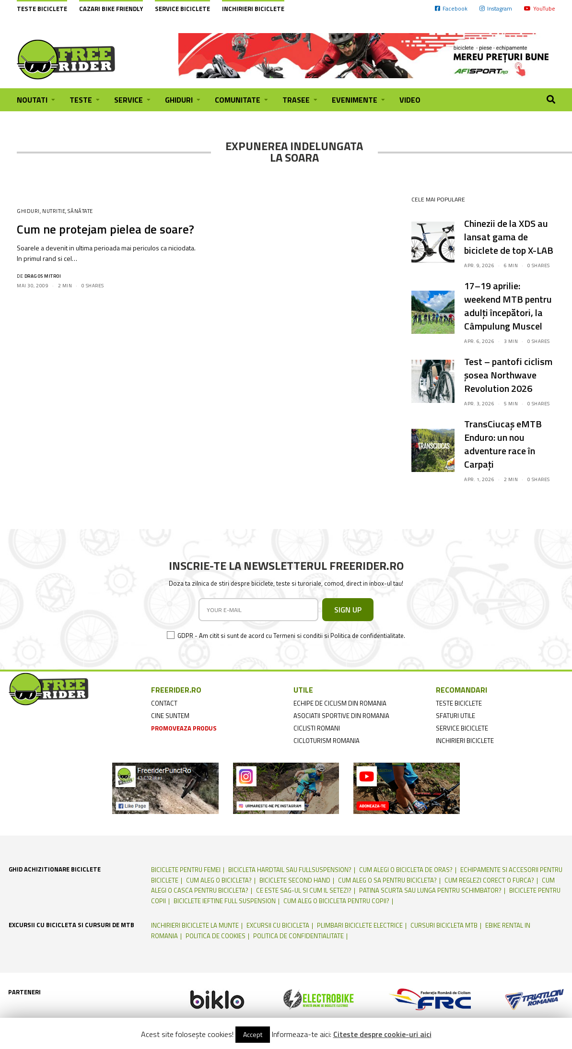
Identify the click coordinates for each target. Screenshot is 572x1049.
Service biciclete (182, 8)
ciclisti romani (316, 728)
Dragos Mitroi (42, 276)
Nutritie (53, 211)
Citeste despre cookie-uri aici (382, 1034)
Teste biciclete (42, 8)
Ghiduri (28, 211)
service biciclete (462, 728)
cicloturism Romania (326, 740)
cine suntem (170, 715)
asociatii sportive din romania (341, 715)
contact (164, 703)
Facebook (451, 8)
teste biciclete (459, 703)
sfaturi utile (455, 715)
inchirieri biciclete (465, 740)
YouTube (539, 8)
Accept (252, 1034)
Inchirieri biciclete (253, 8)
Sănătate (80, 211)
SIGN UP (348, 609)
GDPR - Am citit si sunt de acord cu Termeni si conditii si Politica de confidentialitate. (291, 635)
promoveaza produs (184, 728)
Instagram (495, 8)
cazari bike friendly (111, 8)
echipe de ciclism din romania (339, 703)
